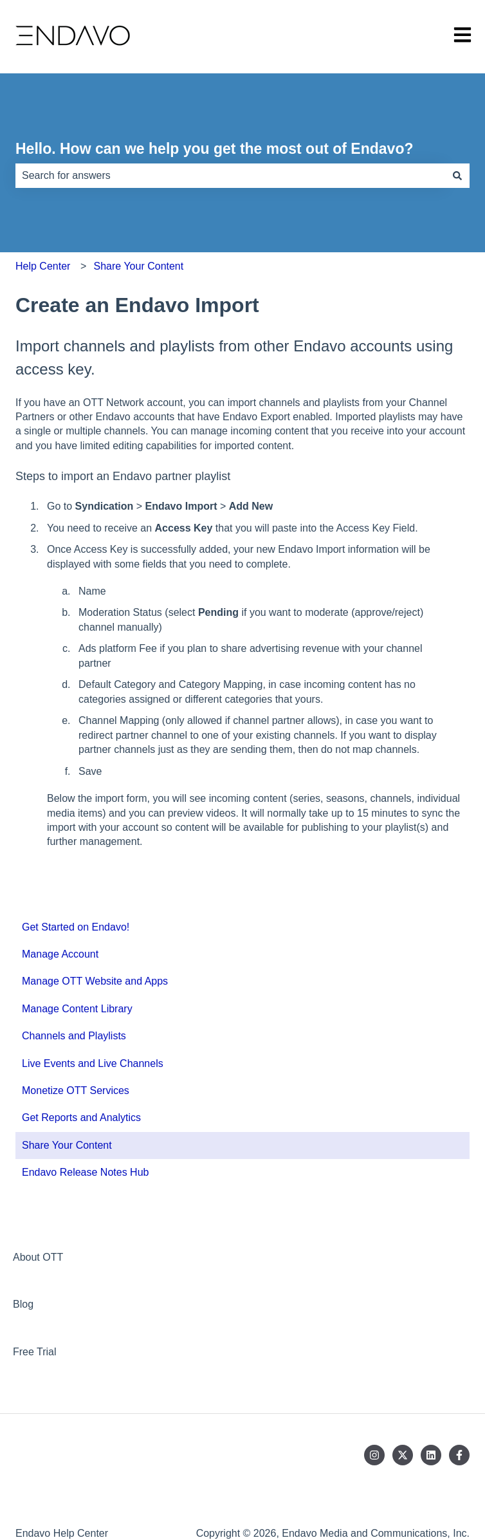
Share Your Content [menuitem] (67, 1145)
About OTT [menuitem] (38, 1257)
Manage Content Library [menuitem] (77, 1008)
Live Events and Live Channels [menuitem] (92, 1063)
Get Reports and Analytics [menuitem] (81, 1117)
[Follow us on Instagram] (374, 1455)
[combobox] (230, 175)
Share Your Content (139, 266)
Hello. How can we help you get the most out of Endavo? (214, 148)
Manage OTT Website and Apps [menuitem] (95, 981)
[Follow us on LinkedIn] (431, 1455)
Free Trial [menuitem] (35, 1351)
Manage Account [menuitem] (60, 954)
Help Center (42, 266)
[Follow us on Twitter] (402, 1455)
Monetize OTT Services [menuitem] (75, 1090)
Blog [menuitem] (23, 1304)
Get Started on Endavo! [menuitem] (75, 927)
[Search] (457, 175)
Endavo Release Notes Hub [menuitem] (85, 1172)
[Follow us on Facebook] (459, 1455)
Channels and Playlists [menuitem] (74, 1035)
